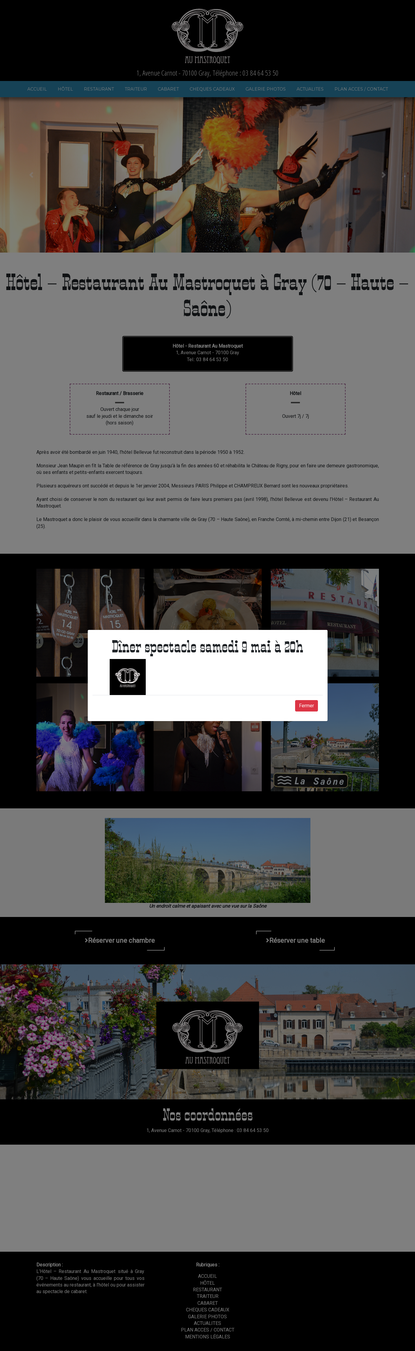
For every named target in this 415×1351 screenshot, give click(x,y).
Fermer (306, 705)
